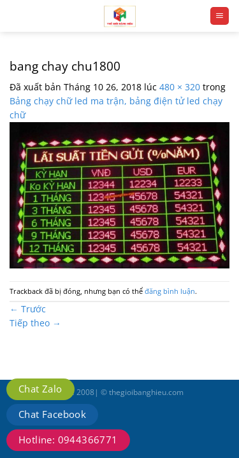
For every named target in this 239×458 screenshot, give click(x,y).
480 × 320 (179, 87)
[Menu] (219, 16)
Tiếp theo (35, 323)
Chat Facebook (52, 414)
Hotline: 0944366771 (68, 439)
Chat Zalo (40, 388)
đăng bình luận (170, 291)
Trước (28, 309)
